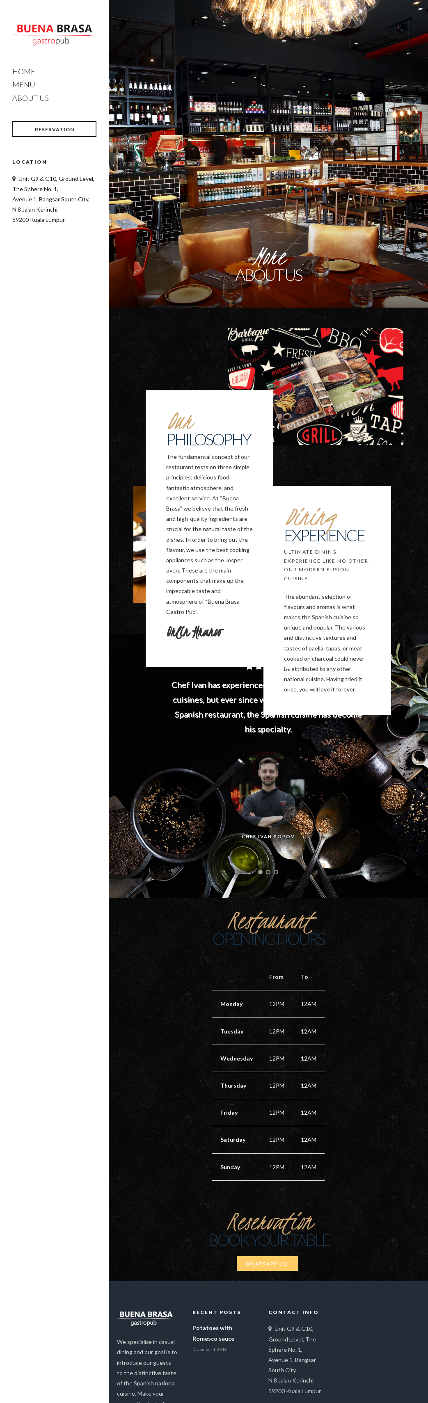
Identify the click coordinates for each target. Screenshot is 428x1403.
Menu (23, 84)
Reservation (54, 129)
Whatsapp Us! (267, 1263)
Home (23, 71)
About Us (30, 98)
